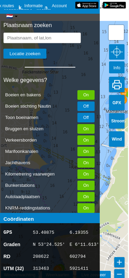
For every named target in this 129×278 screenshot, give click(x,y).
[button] (124, 92)
